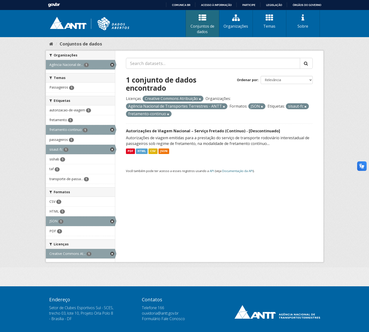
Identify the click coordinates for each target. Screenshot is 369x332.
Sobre (303, 21)
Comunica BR (181, 5)
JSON (164, 151)
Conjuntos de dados (202, 24)
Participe (248, 5)
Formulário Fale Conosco (163, 318)
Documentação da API (237, 171)
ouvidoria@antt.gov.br (160, 313)
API (212, 171)
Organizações (236, 21)
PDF (130, 151)
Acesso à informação (216, 5)
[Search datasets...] (213, 63)
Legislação (274, 5)
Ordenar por (247, 80)
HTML (142, 151)
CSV (153, 151)
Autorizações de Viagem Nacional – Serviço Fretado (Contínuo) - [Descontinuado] (203, 131)
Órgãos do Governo (307, 5)
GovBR (54, 5)
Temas (269, 21)
